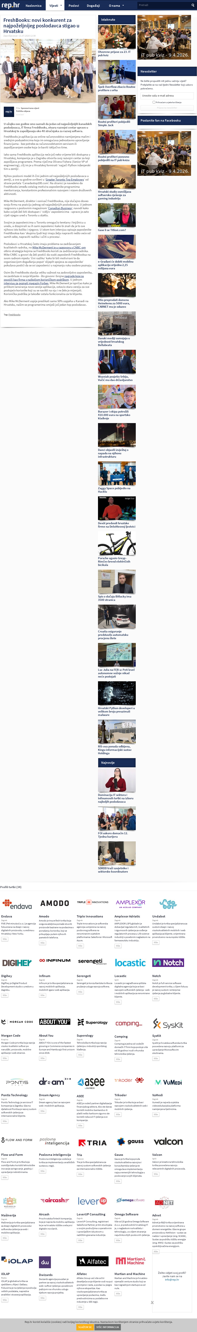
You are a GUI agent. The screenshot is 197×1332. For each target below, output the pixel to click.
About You (46, 1035)
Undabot (158, 916)
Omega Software (127, 1214)
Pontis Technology (14, 1095)
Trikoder (121, 1095)
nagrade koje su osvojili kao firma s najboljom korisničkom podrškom (44, 278)
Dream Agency (49, 1095)
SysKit (156, 1035)
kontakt (20, 114)
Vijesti (54, 6)
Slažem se (85, 1327)
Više (5, 939)
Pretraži (143, 5)
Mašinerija (8, 1215)
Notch (156, 976)
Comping (121, 1036)
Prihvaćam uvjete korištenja (168, 102)
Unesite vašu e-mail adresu (158, 96)
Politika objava (23, 111)
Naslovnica (34, 5)
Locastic (120, 976)
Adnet (156, 1215)
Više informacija (107, 1327)
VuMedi (157, 1095)
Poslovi (74, 5)
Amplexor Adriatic (127, 916)
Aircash (44, 1214)
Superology (85, 1035)
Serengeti (84, 976)
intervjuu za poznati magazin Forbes (26, 283)
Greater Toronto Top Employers (65, 180)
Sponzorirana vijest (30, 108)
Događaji (93, 5)
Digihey (6, 976)
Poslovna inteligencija (55, 1154)
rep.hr (11, 5)
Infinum (44, 976)
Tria (79, 1155)
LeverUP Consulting (91, 1214)
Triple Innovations (90, 916)
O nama (114, 6)
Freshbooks (14, 314)
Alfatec (82, 1274)
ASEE (80, 1096)
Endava (6, 916)
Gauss (119, 1154)
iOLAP (5, 1274)
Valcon (157, 1154)
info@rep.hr (172, 1280)
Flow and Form (12, 1154)
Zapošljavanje (10, 35)
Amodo (44, 916)
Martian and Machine (130, 1274)
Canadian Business (60, 208)
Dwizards (45, 1275)
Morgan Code (10, 1035)
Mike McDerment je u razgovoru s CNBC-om (59, 247)
